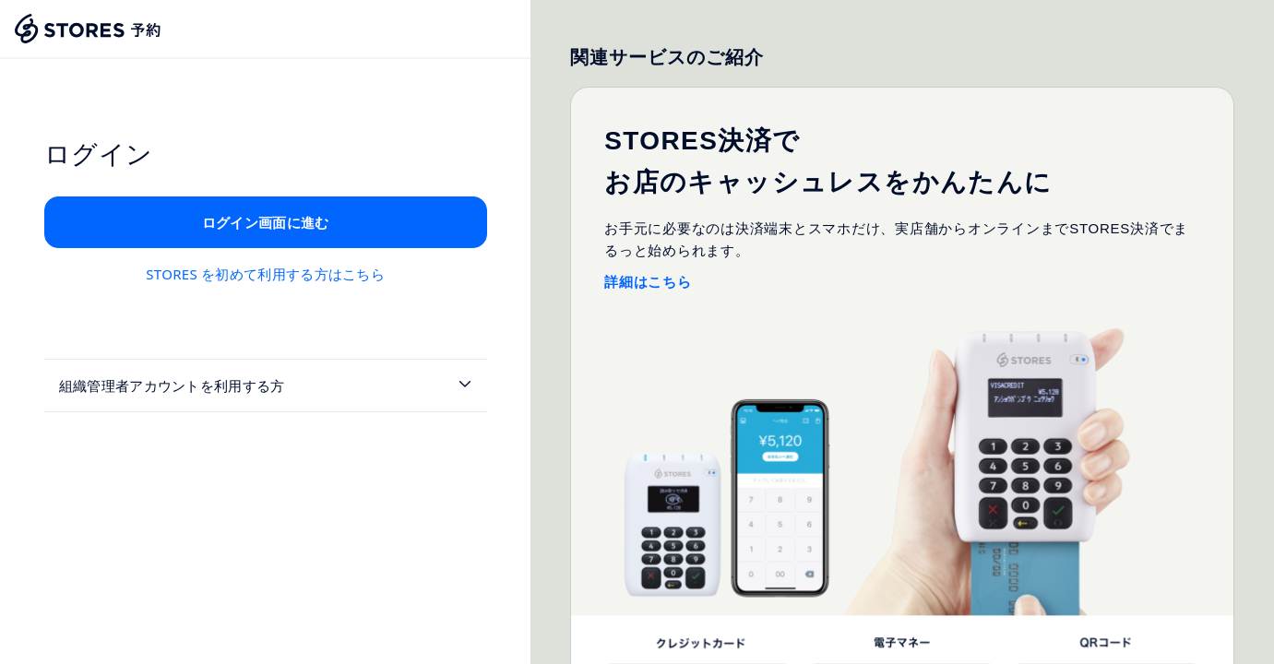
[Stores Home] (88, 28)
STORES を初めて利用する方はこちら (265, 274)
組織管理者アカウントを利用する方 (172, 385)
